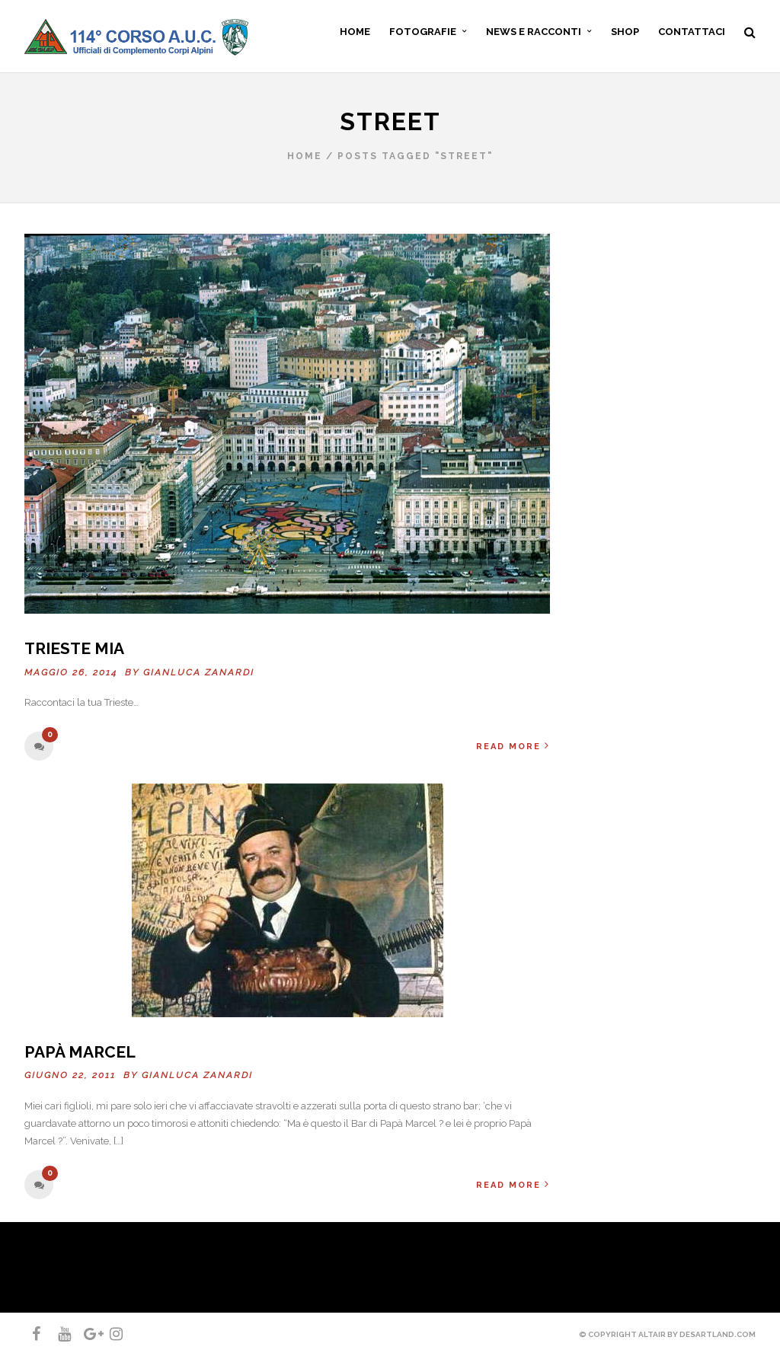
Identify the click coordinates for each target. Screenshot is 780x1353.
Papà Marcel (80, 1051)
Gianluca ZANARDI (198, 672)
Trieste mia (74, 648)
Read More (513, 745)
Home (304, 156)
